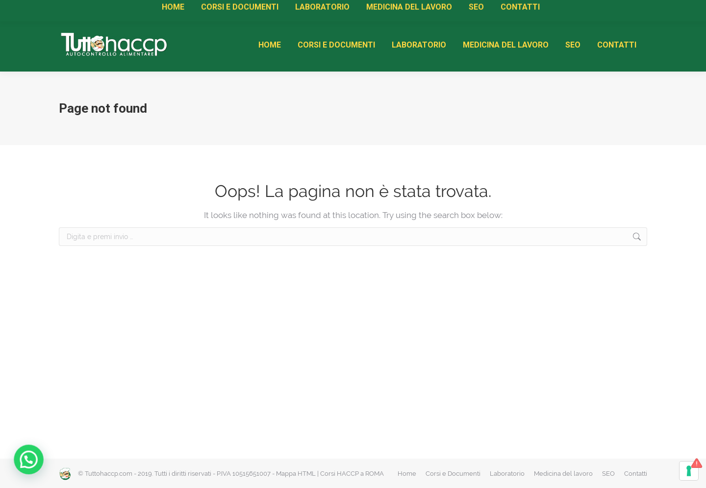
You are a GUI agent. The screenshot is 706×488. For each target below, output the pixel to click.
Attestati (188, 10)
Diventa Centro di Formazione (309, 10)
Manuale (124, 10)
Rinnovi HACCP (234, 10)
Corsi (156, 10)
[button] (20, 462)
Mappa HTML (296, 473)
